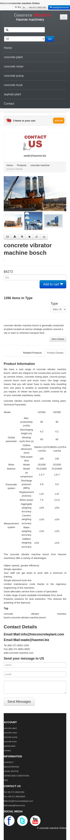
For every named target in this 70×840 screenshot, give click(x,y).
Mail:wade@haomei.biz (31, 640)
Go (50, 38)
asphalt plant (12, 94)
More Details (58, 339)
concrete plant (13, 57)
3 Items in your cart (24, 120)
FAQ (6, 780)
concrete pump (14, 75)
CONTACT (8, 762)
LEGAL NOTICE (11, 771)
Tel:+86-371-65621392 (14, 792)
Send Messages (19, 701)
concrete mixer (14, 66)
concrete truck (13, 85)
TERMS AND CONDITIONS (16, 776)
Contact (9, 103)
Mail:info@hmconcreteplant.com (39, 634)
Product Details (55, 352)
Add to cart (53, 284)
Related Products (32, 352)
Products (22, 165)
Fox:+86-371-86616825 (14, 796)
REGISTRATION (11, 767)
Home (8, 47)
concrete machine (40, 165)
